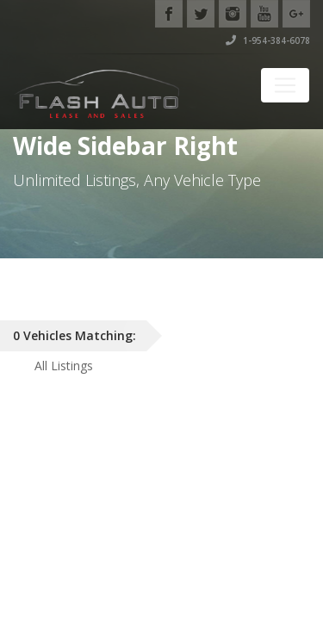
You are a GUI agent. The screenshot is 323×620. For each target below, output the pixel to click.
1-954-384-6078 (268, 40)
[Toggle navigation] (285, 85)
